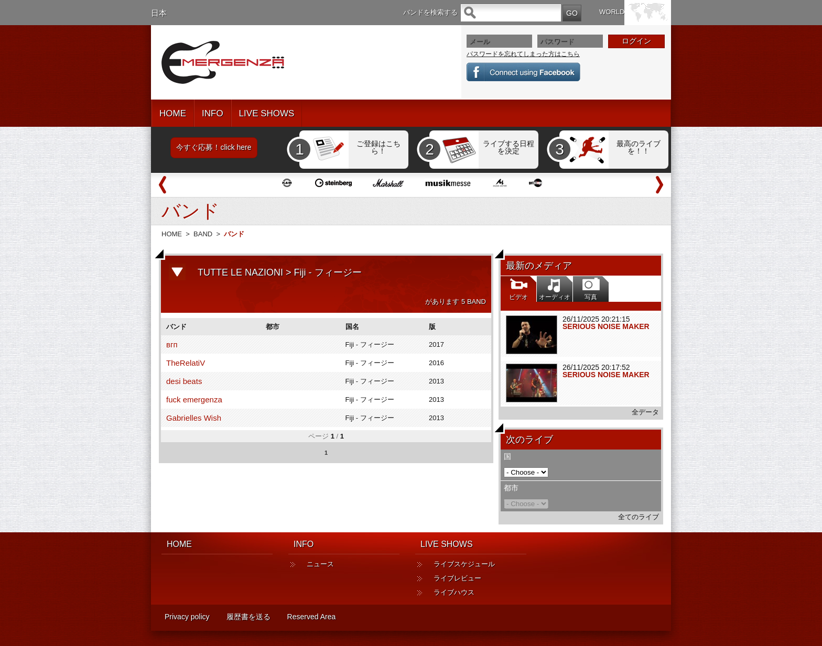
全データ (645, 412)
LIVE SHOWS (267, 113)
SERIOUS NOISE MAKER (606, 326)
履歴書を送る (248, 616)
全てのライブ (638, 516)
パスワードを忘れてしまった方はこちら (523, 54)
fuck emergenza (194, 399)
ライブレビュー (457, 578)
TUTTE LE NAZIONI (240, 272)
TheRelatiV (185, 362)
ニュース (320, 564)
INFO (212, 113)
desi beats (184, 381)
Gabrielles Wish (193, 417)
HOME (172, 113)
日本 (159, 12)
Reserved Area (311, 616)
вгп (172, 344)
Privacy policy (187, 616)
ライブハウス (454, 592)
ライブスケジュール (464, 564)
